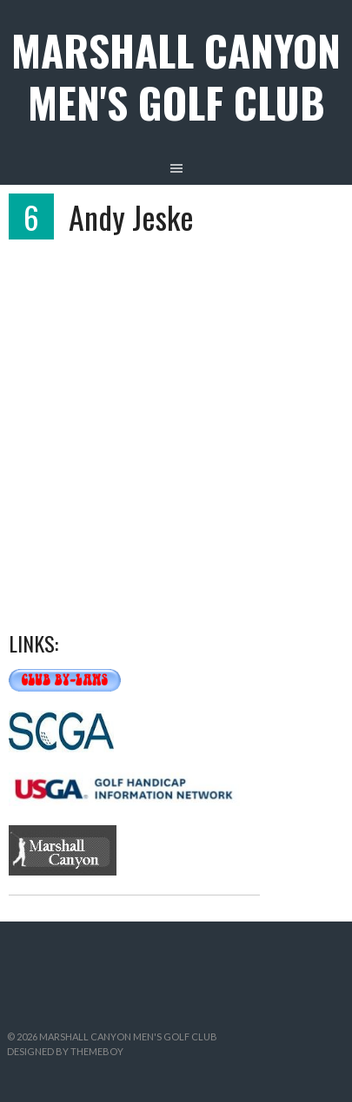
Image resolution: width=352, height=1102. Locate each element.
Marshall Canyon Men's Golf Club (176, 76)
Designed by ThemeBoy (65, 1051)
